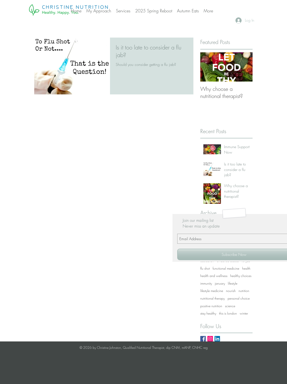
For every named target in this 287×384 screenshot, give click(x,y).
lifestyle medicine (211, 290)
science (230, 306)
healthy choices (240, 275)
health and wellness (213, 275)
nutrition (244, 290)
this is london (228, 313)
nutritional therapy (212, 298)
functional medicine (226, 268)
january (220, 283)
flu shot (205, 268)
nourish (231, 290)
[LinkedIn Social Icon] (217, 338)
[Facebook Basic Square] (203, 338)
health (246, 268)
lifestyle (232, 283)
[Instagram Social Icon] (210, 338)
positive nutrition (211, 306)
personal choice (239, 298)
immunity (206, 283)
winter (244, 313)
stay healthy (208, 313)
